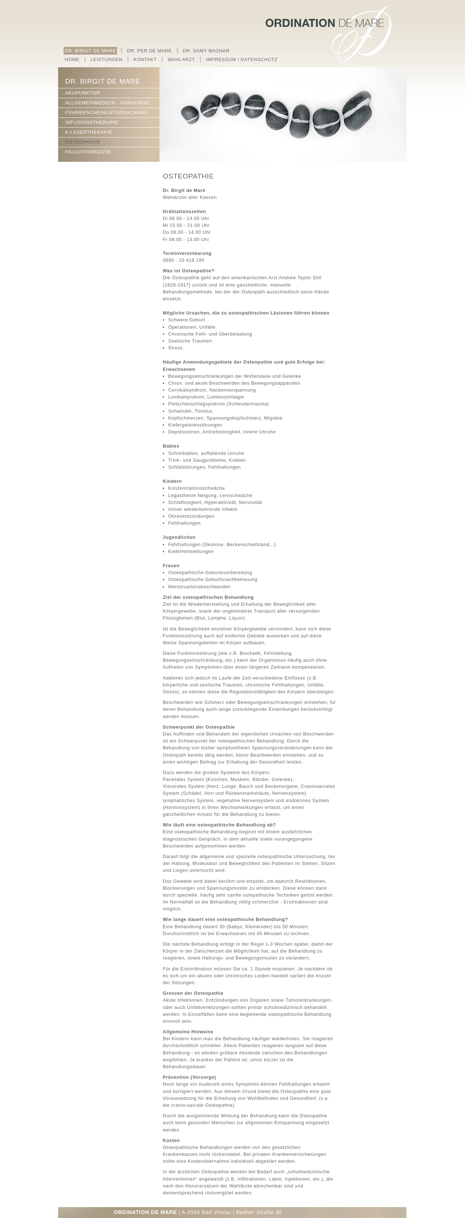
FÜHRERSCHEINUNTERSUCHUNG (106, 112)
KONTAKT (145, 59)
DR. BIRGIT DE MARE (90, 50)
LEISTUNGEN (106, 59)
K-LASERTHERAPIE (88, 132)
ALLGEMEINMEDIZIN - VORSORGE (107, 102)
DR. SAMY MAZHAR (206, 50)
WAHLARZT (181, 59)
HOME (72, 59)
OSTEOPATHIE (82, 142)
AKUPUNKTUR (82, 93)
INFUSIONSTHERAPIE (91, 122)
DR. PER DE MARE (149, 50)
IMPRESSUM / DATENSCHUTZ (242, 59)
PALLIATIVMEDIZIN (88, 152)
